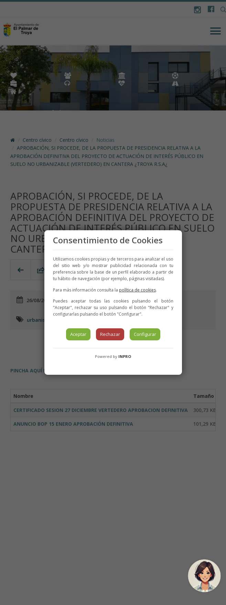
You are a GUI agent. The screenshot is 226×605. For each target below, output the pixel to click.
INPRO (124, 356)
